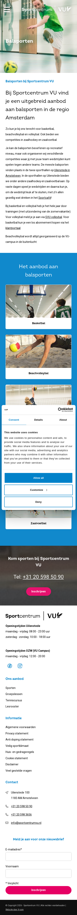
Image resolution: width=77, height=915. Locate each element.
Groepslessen (14, 694)
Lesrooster (12, 706)
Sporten (11, 687)
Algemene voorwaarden (21, 727)
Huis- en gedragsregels (20, 752)
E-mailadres (14, 849)
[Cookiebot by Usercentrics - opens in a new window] (55, 410)
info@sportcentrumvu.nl (26, 822)
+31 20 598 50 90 (43, 577)
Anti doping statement (19, 739)
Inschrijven (38, 591)
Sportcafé (44, 197)
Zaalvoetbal (38, 523)
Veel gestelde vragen (19, 770)
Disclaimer (12, 764)
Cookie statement (17, 758)
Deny (38, 501)
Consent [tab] (14, 419)
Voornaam (12, 866)
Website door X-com (15, 909)
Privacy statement (17, 733)
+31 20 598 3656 (21, 814)
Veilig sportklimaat (17, 745)
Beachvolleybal (38, 373)
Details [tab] (38, 419)
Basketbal (38, 323)
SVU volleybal (53, 217)
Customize (38, 489)
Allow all (38, 477)
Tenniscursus (14, 700)
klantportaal (13, 228)
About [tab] (63, 419)
